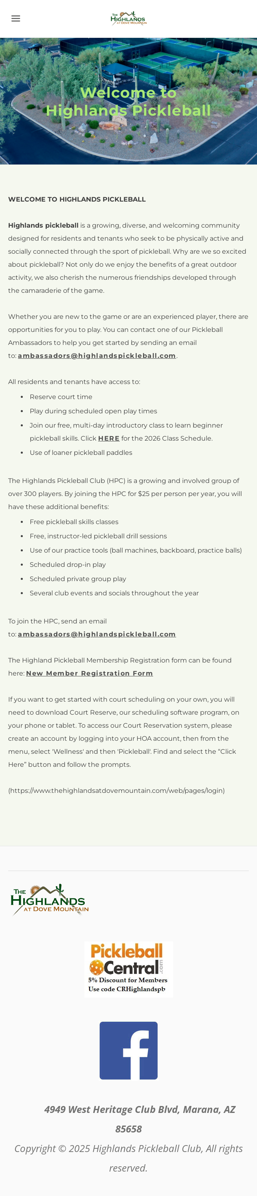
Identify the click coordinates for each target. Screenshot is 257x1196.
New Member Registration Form (89, 673)
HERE (109, 438)
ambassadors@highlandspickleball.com (97, 634)
